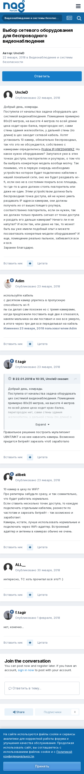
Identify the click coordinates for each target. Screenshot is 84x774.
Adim (19, 281)
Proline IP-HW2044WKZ (57, 149)
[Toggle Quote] (10, 378)
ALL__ (20, 564)
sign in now (26, 670)
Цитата (42, 263)
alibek (20, 474)
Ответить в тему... (25, 688)
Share (19, 712)
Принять (42, 766)
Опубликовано (37, 97)
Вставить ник (13, 263)
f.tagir (20, 361)
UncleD (18, 53)
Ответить (42, 76)
